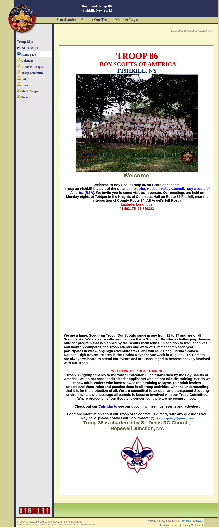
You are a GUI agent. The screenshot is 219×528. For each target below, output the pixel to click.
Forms (23, 97)
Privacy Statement (192, 525)
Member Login (126, 20)
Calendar (25, 60)
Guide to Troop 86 (30, 67)
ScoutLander (66, 20)
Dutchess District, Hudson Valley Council (150, 189)
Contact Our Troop (95, 20)
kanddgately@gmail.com (175, 418)
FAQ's (23, 79)
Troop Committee (30, 73)
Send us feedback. (192, 520)
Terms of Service (169, 525)
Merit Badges (27, 91)
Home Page (26, 54)
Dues (22, 85)
